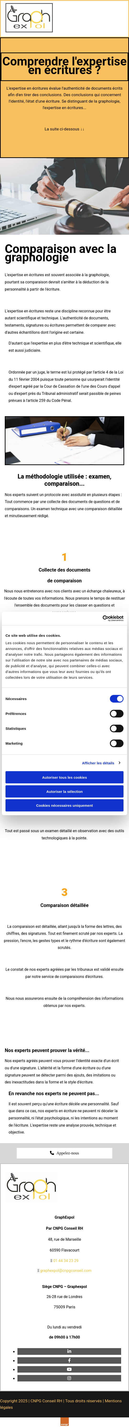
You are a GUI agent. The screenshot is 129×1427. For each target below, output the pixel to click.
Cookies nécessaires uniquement (64, 805)
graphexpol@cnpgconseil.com (65, 1270)
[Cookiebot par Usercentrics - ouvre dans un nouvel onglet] (103, 618)
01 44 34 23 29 (66, 1260)
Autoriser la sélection (64, 791)
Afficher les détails (98, 763)
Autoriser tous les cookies (64, 777)
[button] (64, 1153)
